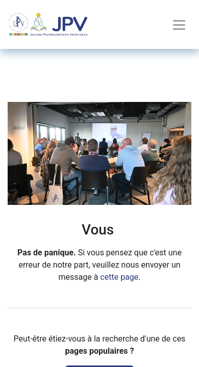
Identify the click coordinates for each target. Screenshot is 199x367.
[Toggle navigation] (179, 24)
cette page (119, 277)
